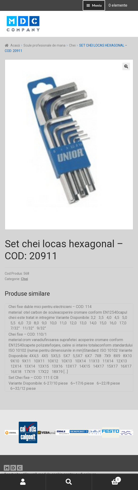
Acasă (15, 45)
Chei (72, 45)
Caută (69, 482)
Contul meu (23, 482)
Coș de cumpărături (106, 479)
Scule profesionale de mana (44, 45)
